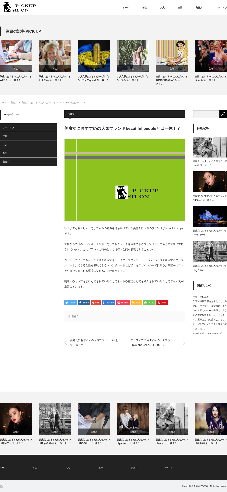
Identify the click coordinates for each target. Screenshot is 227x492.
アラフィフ (221, 7)
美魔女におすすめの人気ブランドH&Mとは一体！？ (94, 342)
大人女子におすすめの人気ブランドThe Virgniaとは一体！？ (94, 78)
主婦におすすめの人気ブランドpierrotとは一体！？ (211, 78)
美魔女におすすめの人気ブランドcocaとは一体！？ (172, 441)
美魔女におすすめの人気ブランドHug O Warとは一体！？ (55, 441)
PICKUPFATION (201, 486)
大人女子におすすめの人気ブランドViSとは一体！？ (133, 78)
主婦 (180, 7)
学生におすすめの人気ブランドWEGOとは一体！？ (16, 78)
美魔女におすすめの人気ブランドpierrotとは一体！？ (133, 441)
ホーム (125, 7)
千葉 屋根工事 (201, 297)
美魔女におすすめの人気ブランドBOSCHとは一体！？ (94, 441)
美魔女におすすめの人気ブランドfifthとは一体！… (210, 232)
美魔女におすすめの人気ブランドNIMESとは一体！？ (16, 441)
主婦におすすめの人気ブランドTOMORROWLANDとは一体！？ (172, 80)
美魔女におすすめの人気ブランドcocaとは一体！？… (210, 163)
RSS (1, 486)
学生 (144, 7)
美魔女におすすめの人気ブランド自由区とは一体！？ (211, 441)
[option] (19, 61)
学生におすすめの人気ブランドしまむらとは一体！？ (55, 78)
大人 (162, 7)
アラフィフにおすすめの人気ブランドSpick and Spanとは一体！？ (153, 342)
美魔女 (199, 7)
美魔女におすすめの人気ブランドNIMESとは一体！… (210, 198)
